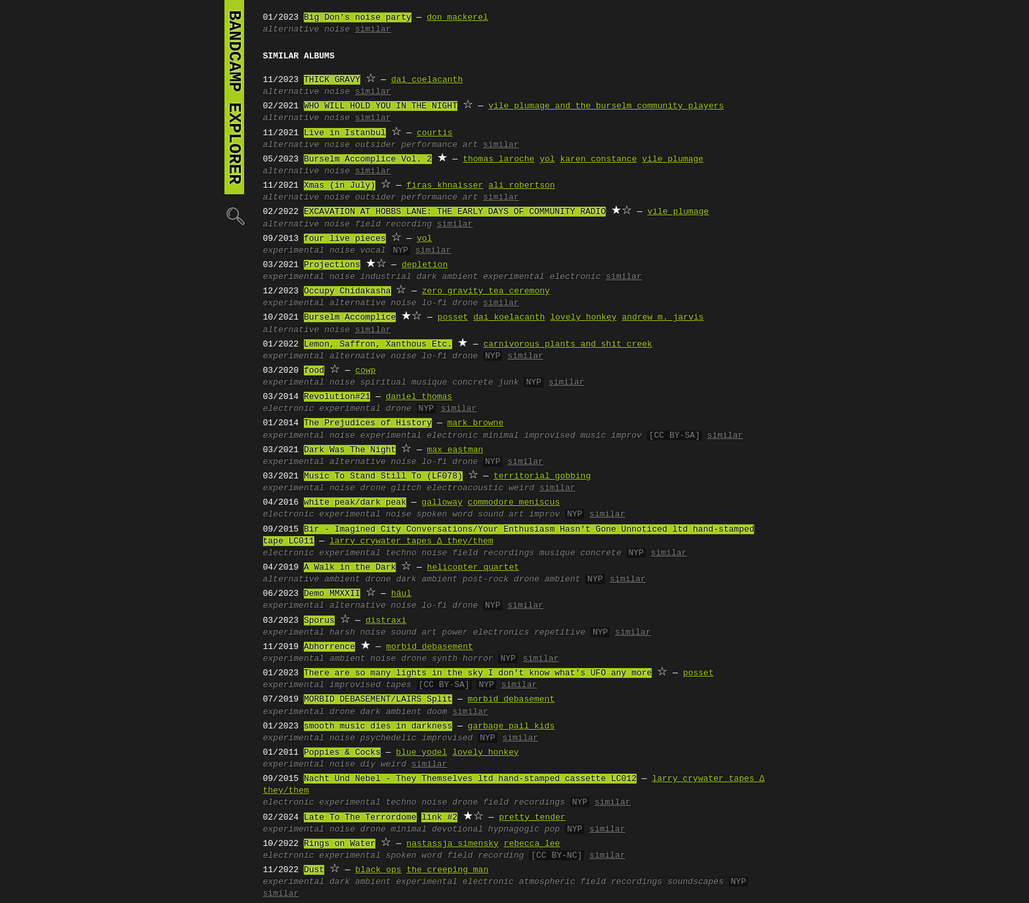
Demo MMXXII (332, 594)
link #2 (439, 818)
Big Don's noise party (357, 18)
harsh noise (357, 633)
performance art (439, 145)
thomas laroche (498, 159)
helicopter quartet (473, 568)
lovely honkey (583, 318)
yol (547, 159)
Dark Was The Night (350, 450)
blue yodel (421, 753)
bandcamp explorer (234, 97)
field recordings (493, 553)
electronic (288, 409)
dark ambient (447, 277)
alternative (291, 29)
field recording (393, 224)
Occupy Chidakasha (347, 291)
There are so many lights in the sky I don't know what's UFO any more (478, 673)
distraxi (386, 621)
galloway (441, 503)
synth (444, 659)
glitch (406, 488)
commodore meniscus (514, 503)
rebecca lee (532, 844)
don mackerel (457, 18)
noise (337, 29)
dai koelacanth (509, 318)
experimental (294, 251)
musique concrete (452, 382)
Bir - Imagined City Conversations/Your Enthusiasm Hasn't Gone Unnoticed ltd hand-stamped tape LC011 (509, 535)
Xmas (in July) (339, 186)
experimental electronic (541, 277)
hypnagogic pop (524, 829)
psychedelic (388, 738)
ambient (342, 579)
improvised (355, 685)
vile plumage (673, 159)
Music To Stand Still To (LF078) (383, 476)
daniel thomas (419, 397)
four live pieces (345, 239)
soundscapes (695, 882)
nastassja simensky (452, 844)
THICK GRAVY (332, 80)
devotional (457, 829)
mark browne (475, 423)
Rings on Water (339, 844)
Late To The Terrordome (360, 818)
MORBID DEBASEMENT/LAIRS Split (378, 699)
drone (465, 303)
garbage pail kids (511, 726)
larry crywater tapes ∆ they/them (411, 541)
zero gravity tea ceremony (486, 291)
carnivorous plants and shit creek (567, 344)
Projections (332, 265)
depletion (425, 265)
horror (478, 659)
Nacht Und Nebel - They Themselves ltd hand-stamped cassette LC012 (470, 779)
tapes (398, 685)
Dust (314, 870)
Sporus (319, 621)
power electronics (486, 633)
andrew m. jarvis (662, 318)
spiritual (383, 382)
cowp (365, 371)
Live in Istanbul (345, 133)
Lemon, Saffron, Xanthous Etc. (378, 344)
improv (626, 436)
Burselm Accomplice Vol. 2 (368, 159)
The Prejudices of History (368, 423)
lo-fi (434, 303)
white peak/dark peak (355, 503)
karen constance (598, 159)
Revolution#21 (337, 397)
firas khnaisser (444, 186)
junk (508, 382)
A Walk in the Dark (350, 568)
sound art (501, 514)
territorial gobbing (542, 476)
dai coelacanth (427, 80)
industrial (385, 277)
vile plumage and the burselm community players (606, 106)
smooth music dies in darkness (378, 726)
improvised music (565, 436)
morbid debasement (429, 647)
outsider (375, 145)
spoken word (445, 514)
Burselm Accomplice (350, 318)
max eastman (455, 450)
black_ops (378, 870)
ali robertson (521, 186)
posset (453, 318)
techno (401, 553)
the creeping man (447, 870)
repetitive (559, 633)
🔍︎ (234, 215)
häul (401, 594)
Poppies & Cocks (342, 753)
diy (367, 764)
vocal (373, 251)
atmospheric (547, 882)
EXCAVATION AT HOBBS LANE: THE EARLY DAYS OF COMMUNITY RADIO (455, 212)
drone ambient (547, 579)
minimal (501, 436)
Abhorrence (329, 647)
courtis (435, 133)
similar (373, 29)
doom (437, 712)
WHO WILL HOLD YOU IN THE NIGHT (380, 106)
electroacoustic (465, 488)
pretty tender (532, 818)
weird (521, 488)
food (314, 371)
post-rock (486, 579)
